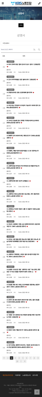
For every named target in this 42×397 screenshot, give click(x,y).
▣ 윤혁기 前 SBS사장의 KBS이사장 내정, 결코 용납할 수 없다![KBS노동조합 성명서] (23, 301)
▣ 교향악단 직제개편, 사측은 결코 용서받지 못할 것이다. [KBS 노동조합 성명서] (23, 255)
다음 (21, 361)
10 (17, 361)
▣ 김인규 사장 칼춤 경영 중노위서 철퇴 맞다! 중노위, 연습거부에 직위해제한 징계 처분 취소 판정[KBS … (23, 240)
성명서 (21, 25)
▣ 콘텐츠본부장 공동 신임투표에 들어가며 (19, 92)
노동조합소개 (26, 375)
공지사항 (35, 375)
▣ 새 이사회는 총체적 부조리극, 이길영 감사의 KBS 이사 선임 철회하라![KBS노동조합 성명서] (23, 346)
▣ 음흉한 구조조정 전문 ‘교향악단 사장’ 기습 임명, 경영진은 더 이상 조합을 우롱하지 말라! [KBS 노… (23, 271)
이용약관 (17, 375)
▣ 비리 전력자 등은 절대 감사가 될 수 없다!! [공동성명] (23, 64)
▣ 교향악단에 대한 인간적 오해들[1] (18, 181)
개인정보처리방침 (8, 375)
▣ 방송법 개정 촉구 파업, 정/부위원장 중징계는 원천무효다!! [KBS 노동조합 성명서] (23, 286)
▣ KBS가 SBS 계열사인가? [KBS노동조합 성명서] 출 (23, 330)
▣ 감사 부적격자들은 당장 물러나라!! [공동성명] (21, 79)
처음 (4, 358)
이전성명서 (6, 43)
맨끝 (24, 361)
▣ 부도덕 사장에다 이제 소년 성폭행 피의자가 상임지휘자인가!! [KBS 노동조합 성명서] (23, 225)
